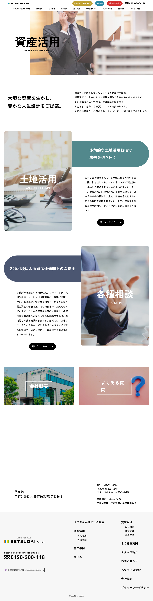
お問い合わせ (129, 561)
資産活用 (39, 9)
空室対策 (129, 526)
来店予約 (100, 3)
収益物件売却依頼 (115, 3)
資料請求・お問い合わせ (82, 3)
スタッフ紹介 (107, 9)
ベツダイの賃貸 (131, 570)
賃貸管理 (64, 9)
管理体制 (129, 534)
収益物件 (52, 9)
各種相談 (82, 539)
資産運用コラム (91, 9)
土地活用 (82, 535)
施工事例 (76, 9)
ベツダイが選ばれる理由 (21, 9)
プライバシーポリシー (135, 587)
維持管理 (129, 530)
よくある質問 (135, 9)
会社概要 (121, 9)
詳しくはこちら (107, 222)
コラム (78, 557)
